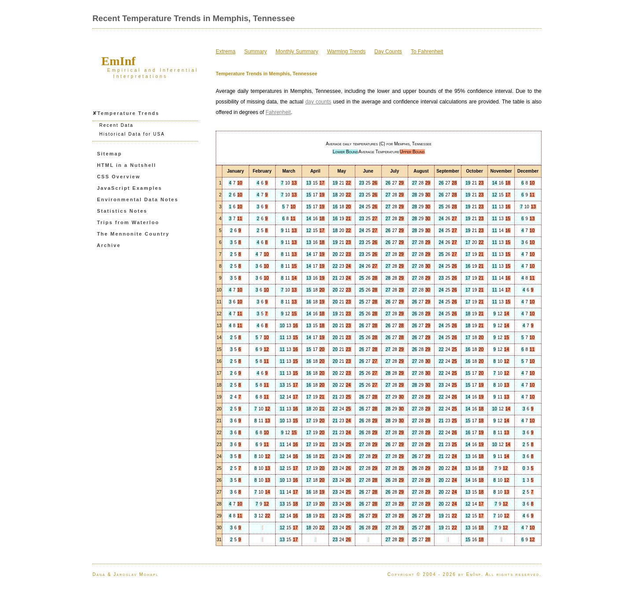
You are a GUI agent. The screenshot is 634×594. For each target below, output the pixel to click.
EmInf (118, 61)
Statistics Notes (122, 211)
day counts (318, 102)
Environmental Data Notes (137, 199)
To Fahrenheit (427, 51)
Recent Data (117, 125)
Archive (109, 245)
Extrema (226, 51)
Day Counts (388, 51)
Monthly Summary (297, 51)
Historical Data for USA (132, 134)
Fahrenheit (278, 112)
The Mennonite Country (133, 233)
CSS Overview (118, 176)
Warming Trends (346, 51)
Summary (255, 51)
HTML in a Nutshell (126, 165)
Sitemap (109, 153)
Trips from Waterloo (128, 222)
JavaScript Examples (129, 188)
